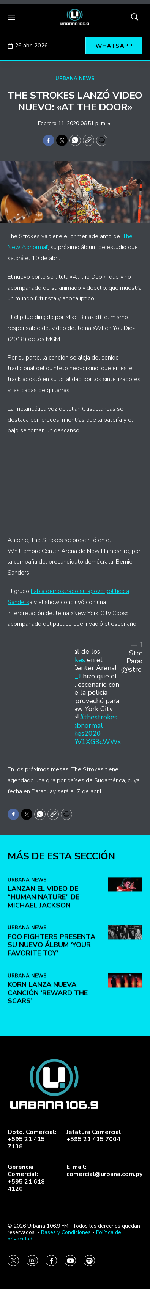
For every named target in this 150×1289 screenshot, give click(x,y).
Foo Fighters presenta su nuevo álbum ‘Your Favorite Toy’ (51, 1022)
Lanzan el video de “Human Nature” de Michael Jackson (43, 974)
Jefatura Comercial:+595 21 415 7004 (94, 1136)
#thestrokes (98, 717)
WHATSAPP (114, 46)
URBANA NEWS (75, 78)
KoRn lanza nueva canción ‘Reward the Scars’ (48, 1070)
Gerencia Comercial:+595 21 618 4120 (26, 1178)
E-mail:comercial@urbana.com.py (104, 1170)
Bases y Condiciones (66, 1232)
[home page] (75, 17)
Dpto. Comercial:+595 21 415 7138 (32, 1140)
